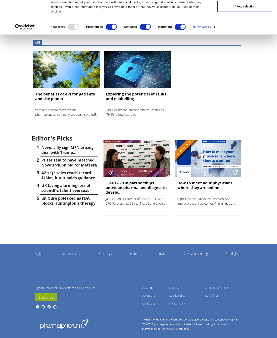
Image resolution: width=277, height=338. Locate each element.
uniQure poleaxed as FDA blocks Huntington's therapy (68, 201)
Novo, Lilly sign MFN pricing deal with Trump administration (67, 152)
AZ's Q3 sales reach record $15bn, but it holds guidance (68, 175)
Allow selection (244, 22)
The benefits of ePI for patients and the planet (65, 96)
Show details (202, 43)
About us (147, 287)
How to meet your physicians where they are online (205, 185)
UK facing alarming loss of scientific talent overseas (65, 188)
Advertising (148, 295)
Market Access (71, 254)
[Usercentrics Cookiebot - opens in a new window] (25, 43)
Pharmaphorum (64, 324)
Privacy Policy (177, 303)
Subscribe (46, 297)
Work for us (212, 295)
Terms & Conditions (217, 287)
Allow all (245, 10)
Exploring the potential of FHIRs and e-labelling (136, 96)
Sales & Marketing (195, 254)
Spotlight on (234, 254)
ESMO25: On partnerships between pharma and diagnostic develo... (136, 188)
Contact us (148, 303)
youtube (43, 307)
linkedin (49, 307)
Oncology (105, 254)
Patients (135, 254)
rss (37, 307)
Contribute (175, 287)
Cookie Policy (177, 295)
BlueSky (55, 307)
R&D (162, 254)
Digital (39, 254)
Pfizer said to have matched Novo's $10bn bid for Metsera (69, 162)
